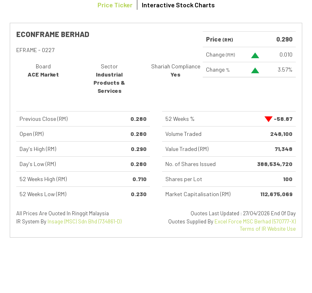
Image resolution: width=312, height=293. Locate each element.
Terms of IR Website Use (268, 228)
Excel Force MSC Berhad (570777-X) (255, 221)
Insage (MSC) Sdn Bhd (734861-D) (84, 221)
